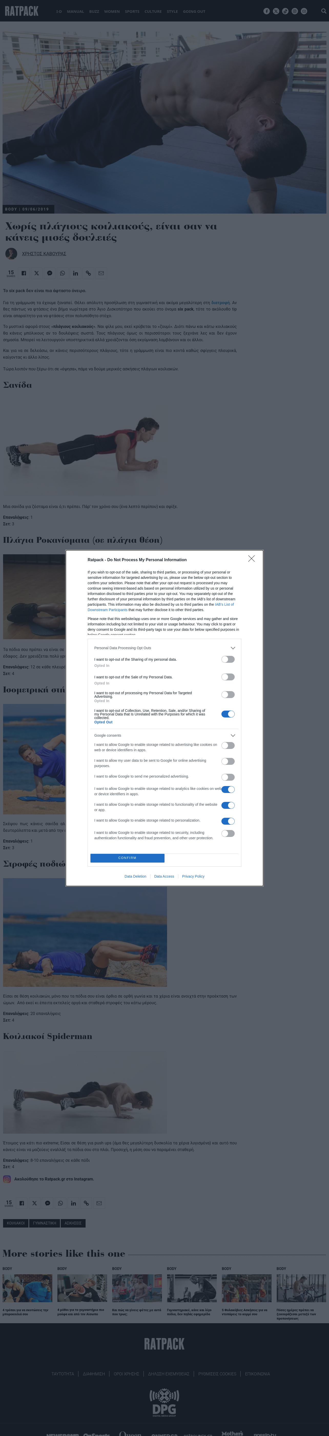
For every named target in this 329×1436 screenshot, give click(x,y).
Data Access (164, 876)
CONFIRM (127, 858)
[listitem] (164, 648)
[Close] (253, 560)
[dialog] (164, 718)
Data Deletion (135, 876)
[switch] (228, 659)
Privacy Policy (193, 876)
